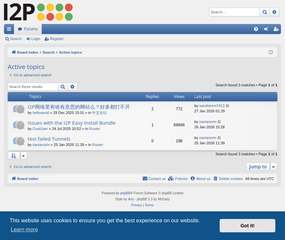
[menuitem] (256, 29)
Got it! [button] (248, 225)
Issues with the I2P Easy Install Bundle (72, 122)
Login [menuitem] (267, 30)
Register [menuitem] (277, 30)
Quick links (10, 30)
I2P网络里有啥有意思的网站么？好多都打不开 (79, 106)
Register (57, 39)
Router (94, 129)
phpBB (125, 193)
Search (16, 39)
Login (35, 39)
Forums (31, 29)
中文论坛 (99, 113)
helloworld (41, 113)
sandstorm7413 (212, 106)
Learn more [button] (24, 229)
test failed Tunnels (49, 138)
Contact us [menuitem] (154, 178)
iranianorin (207, 122)
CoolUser (40, 129)
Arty (131, 199)
